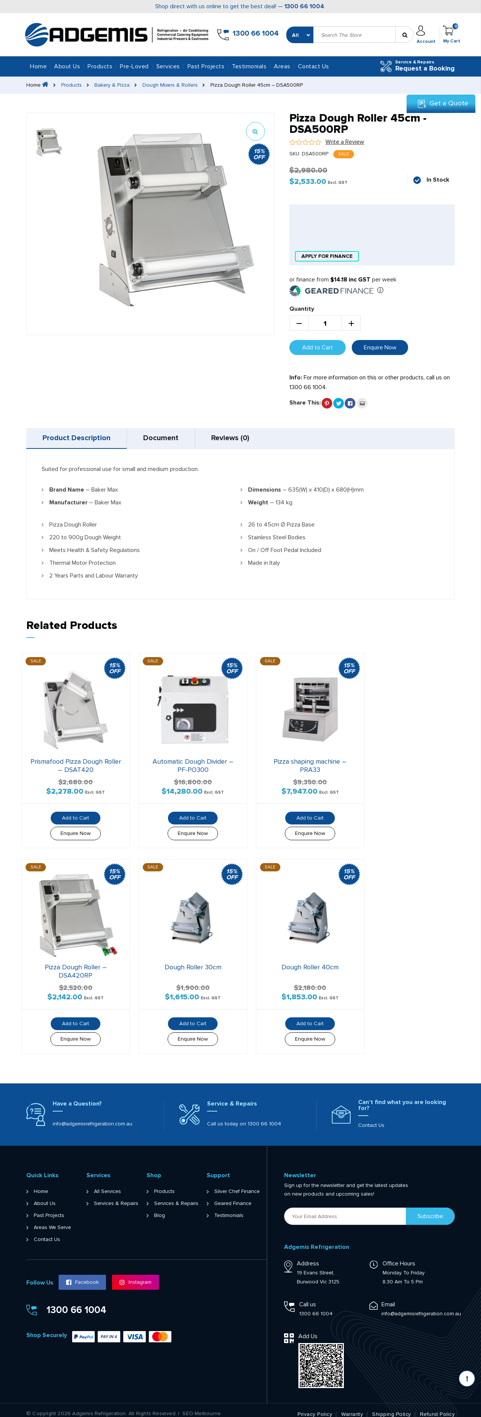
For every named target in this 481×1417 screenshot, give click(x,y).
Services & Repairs (116, 1196)
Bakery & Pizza (112, 85)
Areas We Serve (52, 1220)
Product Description (77, 438)
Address (308, 1256)
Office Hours (399, 1256)
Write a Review (344, 142)
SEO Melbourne (201, 1406)
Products (71, 85)
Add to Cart (317, 347)
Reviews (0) (235, 438)
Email (388, 1297)
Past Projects (206, 66)
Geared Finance (232, 1196)
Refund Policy (437, 1406)
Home (38, 66)
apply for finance (326, 256)
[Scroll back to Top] (466, 1378)
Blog (159, 1208)
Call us (307, 1297)
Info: (295, 377)
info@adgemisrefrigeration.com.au (92, 1116)
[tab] (77, 438)
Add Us (308, 1329)
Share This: (305, 402)
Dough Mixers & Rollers (170, 85)
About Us (67, 66)
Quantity (301, 308)
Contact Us (313, 66)
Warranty (352, 1406)
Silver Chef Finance (237, 1184)
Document (164, 438)
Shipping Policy (391, 1406)
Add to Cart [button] (72, 813)
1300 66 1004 (304, 6)
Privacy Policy (315, 1406)
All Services (107, 1184)
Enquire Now (380, 347)
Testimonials (249, 66)
